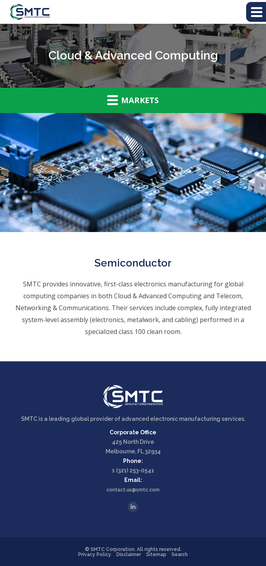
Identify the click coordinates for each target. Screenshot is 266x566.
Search (180, 554)
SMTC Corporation (113, 549)
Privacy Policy (94, 554)
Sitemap (156, 554)
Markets (133, 100)
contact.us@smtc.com (133, 490)
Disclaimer (128, 554)
